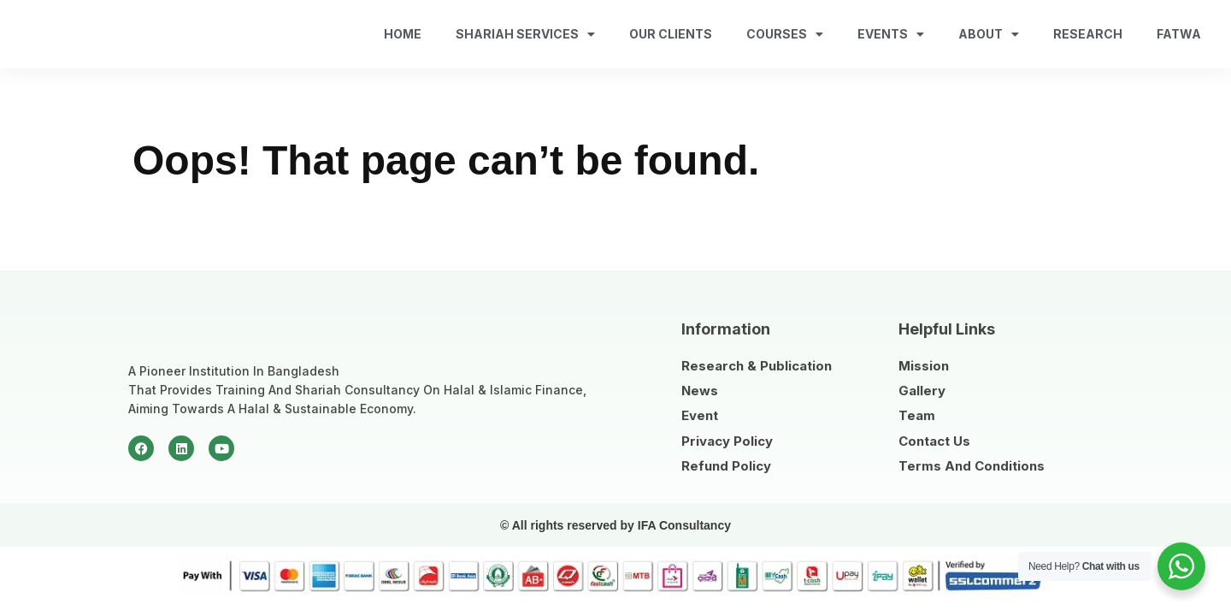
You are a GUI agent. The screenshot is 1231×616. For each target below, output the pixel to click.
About (988, 34)
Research (1087, 34)
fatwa (1179, 34)
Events (890, 34)
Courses (784, 34)
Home (402, 34)
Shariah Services (525, 34)
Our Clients (670, 34)
